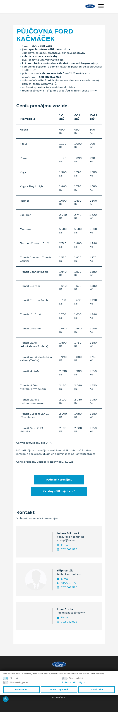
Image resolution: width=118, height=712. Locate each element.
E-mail (63, 545)
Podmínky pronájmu (59, 479)
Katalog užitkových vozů (59, 491)
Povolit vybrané (59, 689)
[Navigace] (101, 6)
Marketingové (19, 682)
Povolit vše (96, 689)
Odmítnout (21, 689)
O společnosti (59, 697)
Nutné (14, 678)
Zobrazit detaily (74, 682)
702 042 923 (67, 549)
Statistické (76, 678)
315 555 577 (66, 583)
